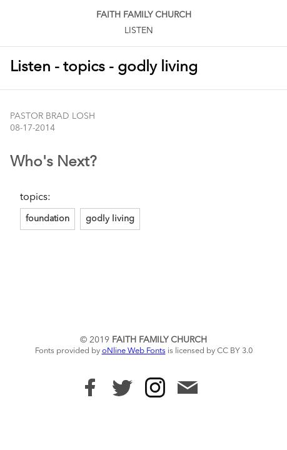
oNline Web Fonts (134, 351)
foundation (47, 218)
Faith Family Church (143, 15)
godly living (110, 218)
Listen (138, 30)
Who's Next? (53, 162)
